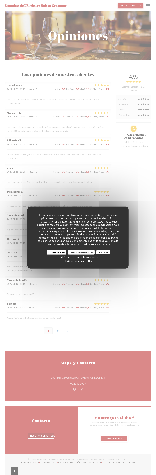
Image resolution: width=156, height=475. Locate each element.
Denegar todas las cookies (81, 252)
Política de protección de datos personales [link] (79, 257)
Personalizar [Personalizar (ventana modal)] (103, 252)
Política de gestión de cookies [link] (78, 261)
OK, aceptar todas (56, 252)
